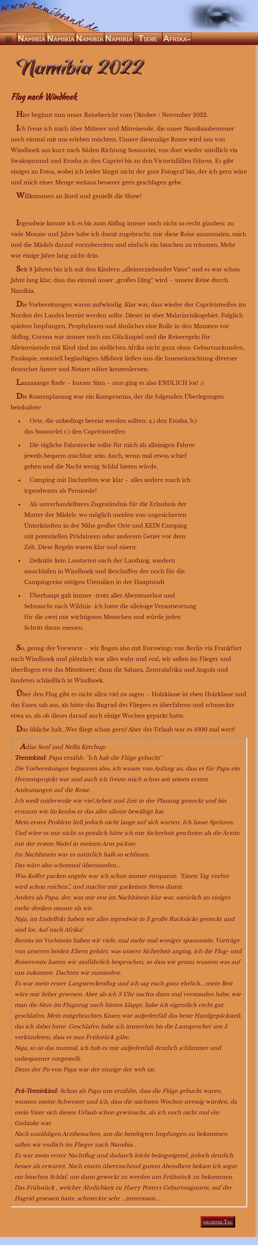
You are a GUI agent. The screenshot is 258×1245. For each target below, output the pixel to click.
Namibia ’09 (89, 39)
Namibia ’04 (31, 39)
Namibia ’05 (61, 39)
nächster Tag (217, 1222)
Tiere (147, 38)
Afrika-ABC (177, 39)
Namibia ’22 (119, 39)
